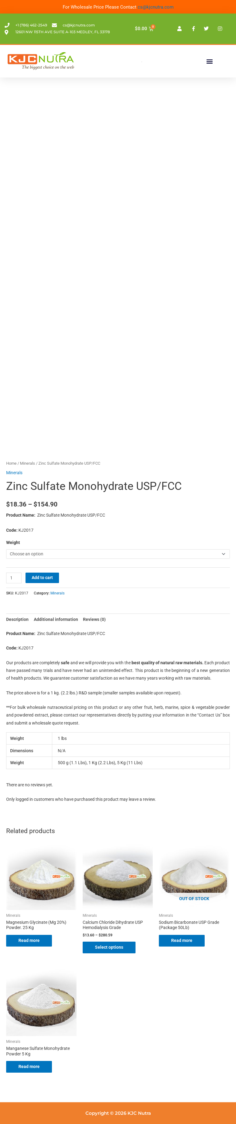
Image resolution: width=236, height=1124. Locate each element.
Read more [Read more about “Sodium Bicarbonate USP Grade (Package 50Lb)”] (181, 940)
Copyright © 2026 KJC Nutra (118, 1113)
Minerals (27, 463)
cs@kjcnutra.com (156, 7)
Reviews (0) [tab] (94, 619)
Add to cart (42, 577)
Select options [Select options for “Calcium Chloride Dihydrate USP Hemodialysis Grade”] (109, 947)
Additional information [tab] (56, 619)
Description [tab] (17, 619)
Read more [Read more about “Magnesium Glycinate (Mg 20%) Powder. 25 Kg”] (29, 940)
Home (11, 463)
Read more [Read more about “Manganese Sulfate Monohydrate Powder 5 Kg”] (29, 1066)
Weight (13, 542)
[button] (209, 61)
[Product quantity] (14, 578)
